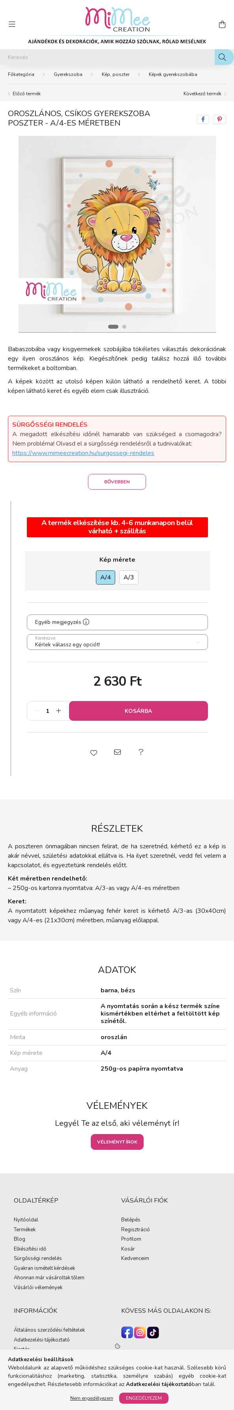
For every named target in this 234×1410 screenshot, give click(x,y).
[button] (93, 752)
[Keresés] (117, 57)
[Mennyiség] (48, 710)
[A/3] (129, 577)
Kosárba (138, 711)
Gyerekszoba (68, 74)
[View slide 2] (124, 327)
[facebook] (203, 119)
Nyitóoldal (26, 1220)
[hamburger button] (12, 24)
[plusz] (59, 711)
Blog (19, 1239)
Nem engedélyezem (91, 1398)
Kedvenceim (135, 1259)
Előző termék (27, 94)
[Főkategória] (21, 74)
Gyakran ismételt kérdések (44, 1269)
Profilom (131, 1239)
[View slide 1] (113, 327)
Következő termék (202, 94)
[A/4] (105, 577)
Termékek (25, 1230)
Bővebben (117, 482)
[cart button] (222, 24)
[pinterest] (219, 119)
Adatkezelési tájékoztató (42, 1340)
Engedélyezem (144, 1398)
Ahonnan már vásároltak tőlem (49, 1278)
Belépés (130, 1220)
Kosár (128, 1249)
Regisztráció (135, 1230)
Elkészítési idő (30, 1249)
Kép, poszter (115, 74)
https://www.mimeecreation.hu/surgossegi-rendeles (83, 453)
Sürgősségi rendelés (38, 1259)
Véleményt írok (117, 1142)
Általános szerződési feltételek (49, 1330)
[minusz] (37, 711)
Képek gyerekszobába (173, 74)
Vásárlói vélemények (38, 1288)
